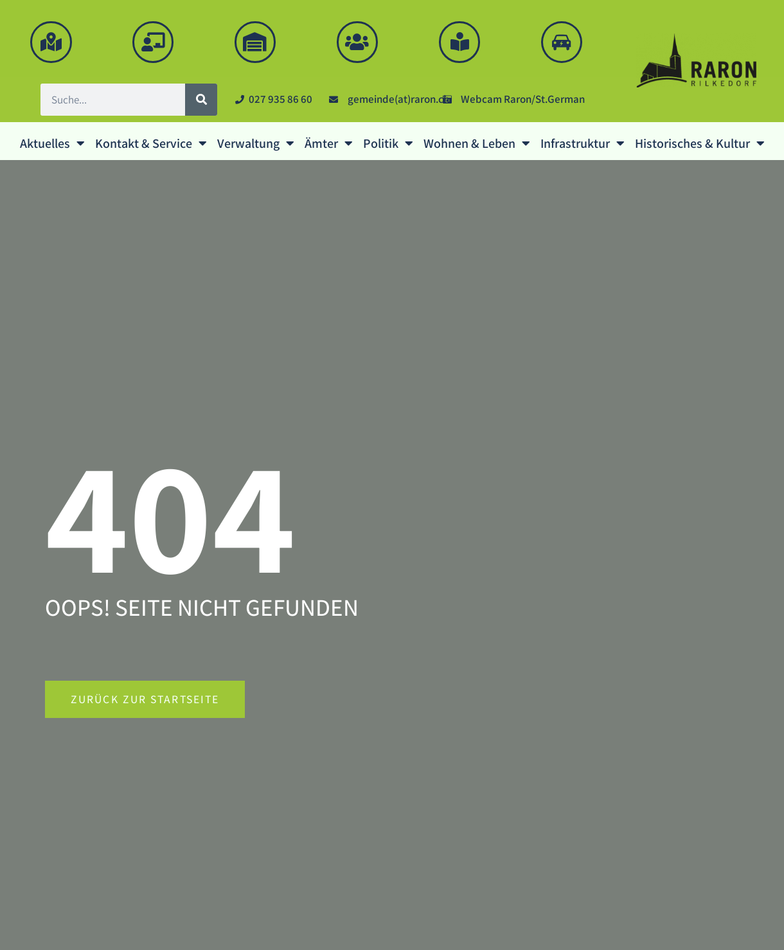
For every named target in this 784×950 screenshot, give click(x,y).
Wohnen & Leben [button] (476, 143)
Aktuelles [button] (52, 143)
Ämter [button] (329, 143)
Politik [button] (388, 143)
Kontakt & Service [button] (151, 143)
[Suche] (201, 100)
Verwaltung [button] (255, 143)
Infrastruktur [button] (582, 143)
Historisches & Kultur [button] (700, 143)
